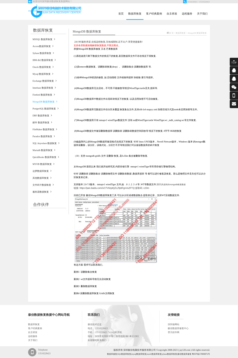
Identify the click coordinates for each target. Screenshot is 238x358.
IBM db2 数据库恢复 (44, 59)
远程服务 (187, 13)
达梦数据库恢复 (42, 170)
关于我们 (202, 13)
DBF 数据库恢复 (42, 115)
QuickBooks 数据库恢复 (46, 156)
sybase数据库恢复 (169, 354)
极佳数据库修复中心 (178, 328)
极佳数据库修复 (184, 354)
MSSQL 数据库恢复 (44, 39)
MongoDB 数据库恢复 (45, 101)
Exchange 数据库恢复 (45, 80)
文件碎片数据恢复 (43, 184)
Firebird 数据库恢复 (44, 94)
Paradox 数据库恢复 (44, 136)
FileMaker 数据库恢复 (45, 129)
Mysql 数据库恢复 (43, 73)
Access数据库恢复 (43, 46)
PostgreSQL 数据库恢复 (46, 108)
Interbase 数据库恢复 (44, 87)
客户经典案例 (154, 13)
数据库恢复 (134, 13)
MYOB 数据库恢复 (43, 163)
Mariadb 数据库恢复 (44, 150)
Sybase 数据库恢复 (43, 52)
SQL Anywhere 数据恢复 (46, 143)
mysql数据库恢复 (139, 354)
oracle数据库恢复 (154, 354)
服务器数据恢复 (42, 191)
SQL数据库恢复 (124, 354)
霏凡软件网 (173, 332)
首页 (121, 13)
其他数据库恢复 (42, 177)
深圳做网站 (173, 324)
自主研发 (172, 13)
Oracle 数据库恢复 (43, 66)
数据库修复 (112, 354)
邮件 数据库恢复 (42, 122)
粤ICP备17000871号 (201, 354)
